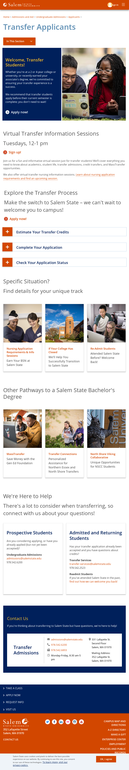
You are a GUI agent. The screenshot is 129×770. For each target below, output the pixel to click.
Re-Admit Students (103, 348)
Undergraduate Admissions (51, 16)
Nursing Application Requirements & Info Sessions (21, 352)
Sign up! (15, 152)
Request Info (15, 695)
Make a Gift (118, 721)
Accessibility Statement (109, 744)
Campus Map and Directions (114, 709)
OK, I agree (107, 759)
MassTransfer (16, 454)
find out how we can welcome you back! (93, 581)
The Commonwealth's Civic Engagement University (39, 750)
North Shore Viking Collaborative (103, 455)
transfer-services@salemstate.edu (90, 564)
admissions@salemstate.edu (24, 558)
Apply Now (74, 688)
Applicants (74, 16)
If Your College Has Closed (62, 350)
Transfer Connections (63, 454)
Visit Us (72, 695)
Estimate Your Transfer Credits (49, 232)
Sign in (114, 4)
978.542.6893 (59, 650)
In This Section (15, 41)
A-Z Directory (116, 716)
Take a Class (14, 688)
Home (6, 16)
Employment (117, 730)
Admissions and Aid (23, 16)
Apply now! (20, 112)
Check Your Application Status (49, 262)
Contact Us (11, 726)
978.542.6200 (59, 644)
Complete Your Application (45, 247)
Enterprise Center (113, 726)
